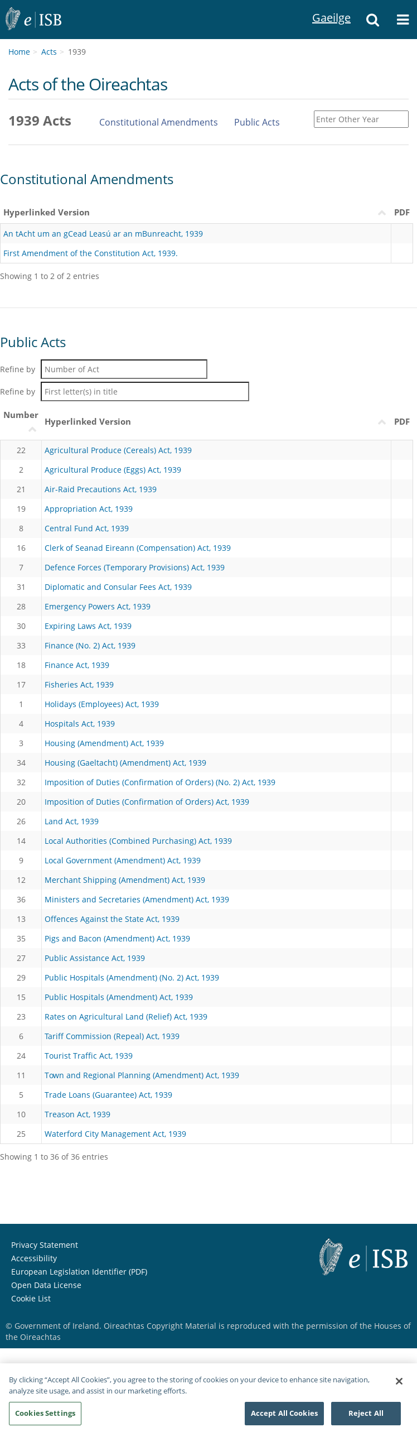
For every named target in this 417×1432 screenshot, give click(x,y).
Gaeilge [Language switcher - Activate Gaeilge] (326, 5)
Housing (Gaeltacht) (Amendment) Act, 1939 (125, 762)
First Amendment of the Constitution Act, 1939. (90, 253)
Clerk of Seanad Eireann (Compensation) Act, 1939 (138, 547)
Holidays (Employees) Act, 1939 (102, 704)
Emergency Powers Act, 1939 (98, 606)
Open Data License (46, 1285)
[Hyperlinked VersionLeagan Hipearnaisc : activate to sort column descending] (216, 422)
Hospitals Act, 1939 (80, 723)
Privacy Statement (44, 1244)
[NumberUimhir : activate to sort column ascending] (21, 422)
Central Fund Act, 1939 (87, 528)
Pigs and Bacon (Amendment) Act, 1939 (117, 938)
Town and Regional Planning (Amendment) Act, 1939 (142, 1075)
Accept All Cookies (284, 1417)
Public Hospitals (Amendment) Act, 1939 (119, 997)
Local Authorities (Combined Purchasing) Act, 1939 (138, 840)
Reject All (366, 1417)
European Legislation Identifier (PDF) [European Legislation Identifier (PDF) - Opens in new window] (79, 1271)
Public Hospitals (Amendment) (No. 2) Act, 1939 (132, 977)
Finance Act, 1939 (77, 665)
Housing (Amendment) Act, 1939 (104, 743)
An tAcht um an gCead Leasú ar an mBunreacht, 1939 (103, 233)
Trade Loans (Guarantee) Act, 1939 (108, 1094)
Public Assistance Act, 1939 (95, 958)
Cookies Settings (45, 1417)
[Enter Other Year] (361, 119)
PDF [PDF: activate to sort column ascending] (402, 421)
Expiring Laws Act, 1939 (88, 626)
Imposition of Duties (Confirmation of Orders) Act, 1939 (147, 801)
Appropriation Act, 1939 (89, 508)
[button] (373, 19)
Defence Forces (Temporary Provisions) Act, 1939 (135, 567)
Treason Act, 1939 (77, 1114)
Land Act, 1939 (72, 821)
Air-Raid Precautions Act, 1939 (101, 489)
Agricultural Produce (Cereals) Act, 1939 (118, 450)
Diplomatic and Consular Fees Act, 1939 (118, 587)
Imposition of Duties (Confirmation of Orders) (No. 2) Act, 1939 (160, 782)
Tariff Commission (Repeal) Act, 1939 (112, 1036)
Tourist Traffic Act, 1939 (89, 1055)
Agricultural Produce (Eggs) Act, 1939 (113, 469)
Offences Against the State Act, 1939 (112, 919)
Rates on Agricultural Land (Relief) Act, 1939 (126, 1016)
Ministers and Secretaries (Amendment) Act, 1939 (137, 899)
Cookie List (31, 1298)
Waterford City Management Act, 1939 (115, 1133)
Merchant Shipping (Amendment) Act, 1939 (125, 879)
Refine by (103, 369)
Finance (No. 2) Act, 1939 (90, 645)
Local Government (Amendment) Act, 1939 (123, 860)
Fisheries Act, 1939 (79, 684)
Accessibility (34, 1258)
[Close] (399, 1385)
